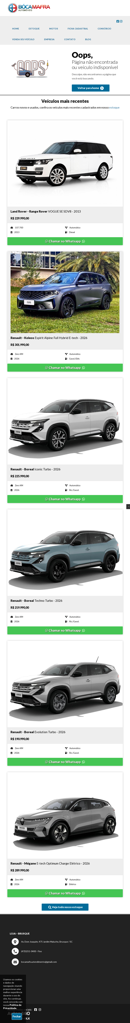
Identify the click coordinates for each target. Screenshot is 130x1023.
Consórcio (104, 28)
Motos (53, 28)
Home (15, 28)
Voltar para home (91, 88)
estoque (114, 107)
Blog (88, 39)
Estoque (34, 28)
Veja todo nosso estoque (65, 907)
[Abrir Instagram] (40, 1009)
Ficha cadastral (78, 28)
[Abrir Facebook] (35, 1009)
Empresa (49, 39)
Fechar (17, 1016)
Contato (69, 39)
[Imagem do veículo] (65, 163)
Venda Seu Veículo (23, 39)
